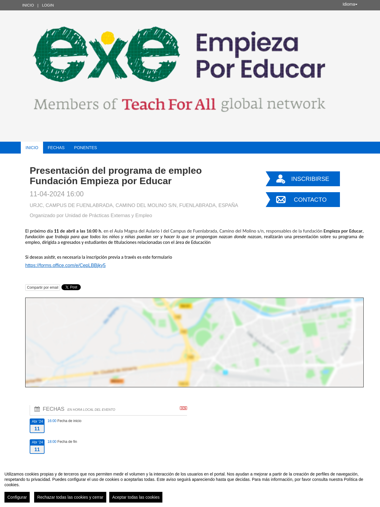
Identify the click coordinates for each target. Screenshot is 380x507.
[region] (190, 484)
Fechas (56, 147)
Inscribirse (310, 179)
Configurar (17, 497)
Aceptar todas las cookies (136, 497)
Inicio (28, 5)
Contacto (310, 199)
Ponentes (85, 147)
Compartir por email (42, 287)
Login (48, 5)
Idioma (350, 4)
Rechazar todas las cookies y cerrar (70, 497)
